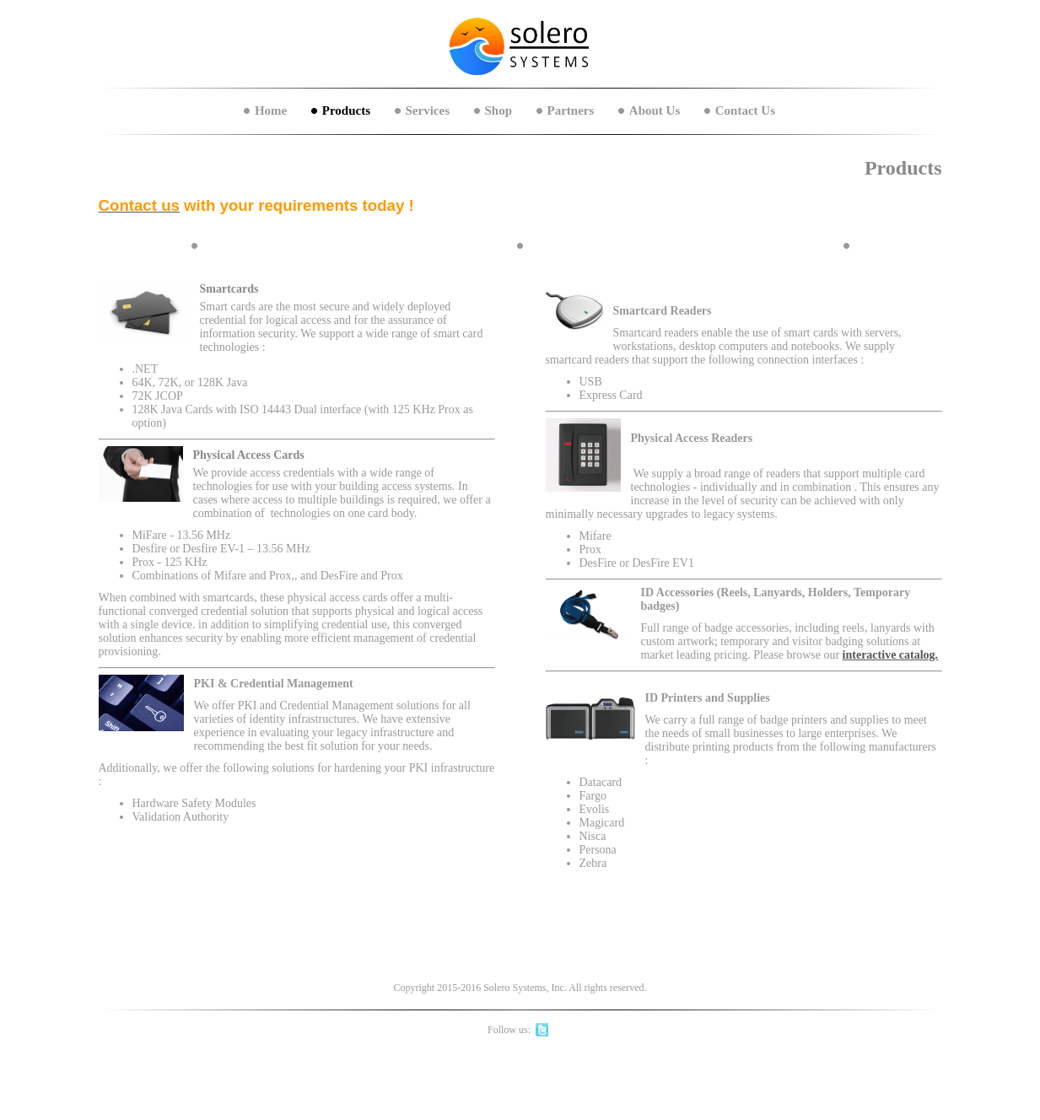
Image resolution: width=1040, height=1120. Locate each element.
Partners (571, 110)
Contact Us (745, 110)
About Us (654, 110)
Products (346, 110)
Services (428, 110)
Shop (499, 110)
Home (271, 110)
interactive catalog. (891, 655)
